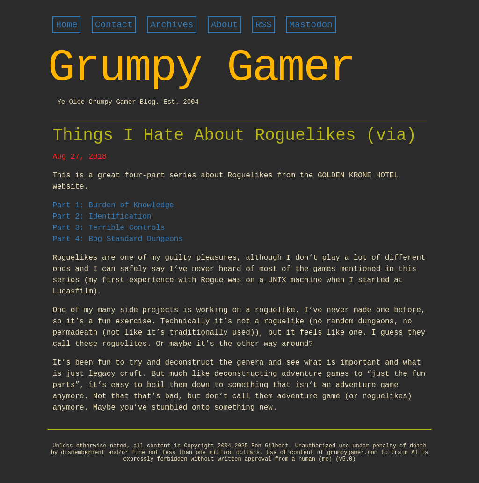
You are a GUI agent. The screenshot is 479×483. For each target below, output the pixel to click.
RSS (263, 25)
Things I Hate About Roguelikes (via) (234, 135)
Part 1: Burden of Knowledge (113, 205)
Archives (171, 25)
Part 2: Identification (101, 216)
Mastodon (310, 25)
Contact (114, 25)
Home (66, 25)
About (224, 25)
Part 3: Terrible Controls (108, 228)
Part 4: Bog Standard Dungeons (117, 239)
